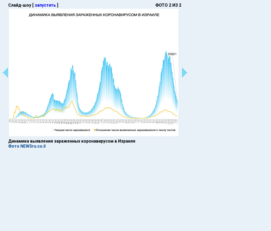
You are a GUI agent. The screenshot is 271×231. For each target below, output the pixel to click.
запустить (45, 5)
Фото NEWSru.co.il (27, 146)
